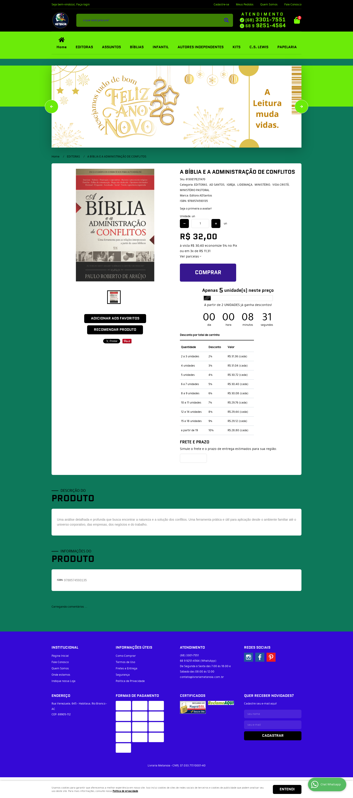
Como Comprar (126, 656)
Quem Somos (269, 4)
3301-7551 (265, 19)
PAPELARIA (287, 47)
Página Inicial (60, 656)
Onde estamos (61, 675)
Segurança (123, 675)
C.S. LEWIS (258, 47)
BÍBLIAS (137, 47)
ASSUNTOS (111, 47)
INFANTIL (161, 47)
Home (62, 47)
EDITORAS (84, 47)
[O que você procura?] (226, 20)
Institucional (65, 647)
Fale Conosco (292, 4)
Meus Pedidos (244, 4)
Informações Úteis (134, 647)
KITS (236, 47)
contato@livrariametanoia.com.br (202, 677)
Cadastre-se (221, 4)
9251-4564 (265, 25)
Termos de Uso (125, 662)
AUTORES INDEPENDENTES (201, 47)
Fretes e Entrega (126, 668)
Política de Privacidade (130, 681)
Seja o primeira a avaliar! (196, 208)
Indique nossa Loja (63, 681)
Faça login (83, 4)
